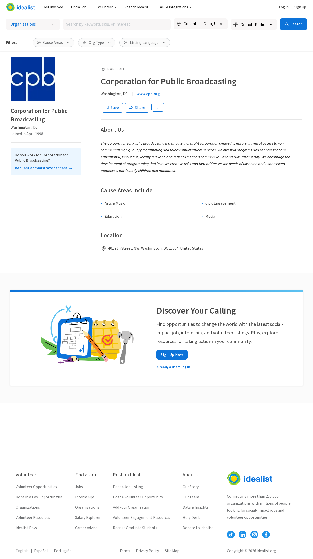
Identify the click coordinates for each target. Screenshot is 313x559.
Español (41, 551)
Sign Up (300, 7)
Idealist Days (26, 528)
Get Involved (53, 7)
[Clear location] (221, 24)
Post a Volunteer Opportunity (138, 497)
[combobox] (117, 24)
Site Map (172, 551)
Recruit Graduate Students (135, 528)
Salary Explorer (88, 517)
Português (62, 551)
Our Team (191, 497)
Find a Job (80, 7)
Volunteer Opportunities (36, 487)
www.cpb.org (148, 94)
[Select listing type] (33, 24)
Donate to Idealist (198, 528)
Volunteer (107, 7)
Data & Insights (196, 507)
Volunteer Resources (33, 517)
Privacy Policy (147, 551)
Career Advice (86, 528)
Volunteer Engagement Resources (141, 517)
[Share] (137, 108)
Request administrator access (41, 168)
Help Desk (191, 517)
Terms (124, 551)
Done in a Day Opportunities (39, 497)
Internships (85, 497)
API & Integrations (176, 7)
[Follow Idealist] (231, 534)
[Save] (112, 108)
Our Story (191, 487)
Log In (284, 7)
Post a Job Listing (128, 487)
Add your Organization (131, 507)
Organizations (28, 507)
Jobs (79, 487)
